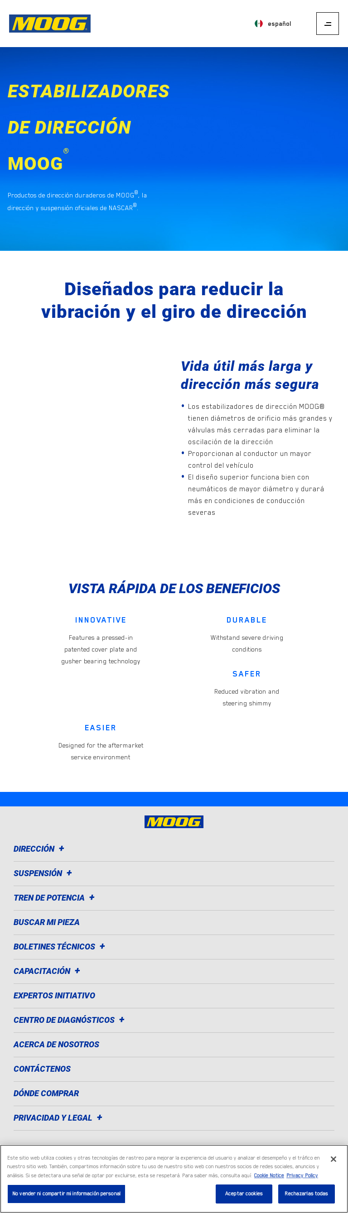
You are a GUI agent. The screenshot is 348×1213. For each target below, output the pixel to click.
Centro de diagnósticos (70, 1020)
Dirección (40, 848)
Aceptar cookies (244, 1194)
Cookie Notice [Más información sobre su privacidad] (269, 1176)
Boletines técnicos (61, 946)
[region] (174, 1179)
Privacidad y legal (59, 1117)
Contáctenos (42, 1069)
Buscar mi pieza (47, 922)
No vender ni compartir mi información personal (66, 1194)
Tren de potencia (55, 897)
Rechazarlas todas (306, 1194)
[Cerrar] (333, 1159)
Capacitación (48, 971)
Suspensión (44, 873)
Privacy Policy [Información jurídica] (302, 1176)
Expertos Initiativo (54, 995)
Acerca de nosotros (56, 1044)
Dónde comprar (46, 1093)
